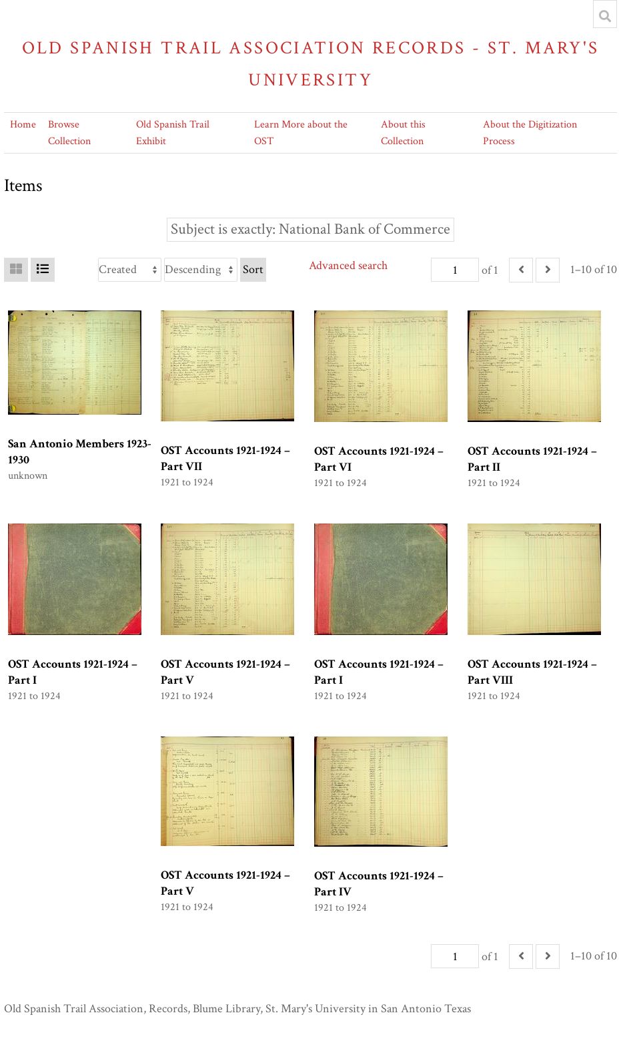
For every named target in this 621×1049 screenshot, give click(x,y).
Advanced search (348, 265)
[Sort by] (129, 270)
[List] (43, 270)
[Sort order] (200, 270)
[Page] (455, 270)
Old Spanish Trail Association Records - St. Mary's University (311, 63)
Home (23, 125)
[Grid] (16, 270)
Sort (253, 269)
